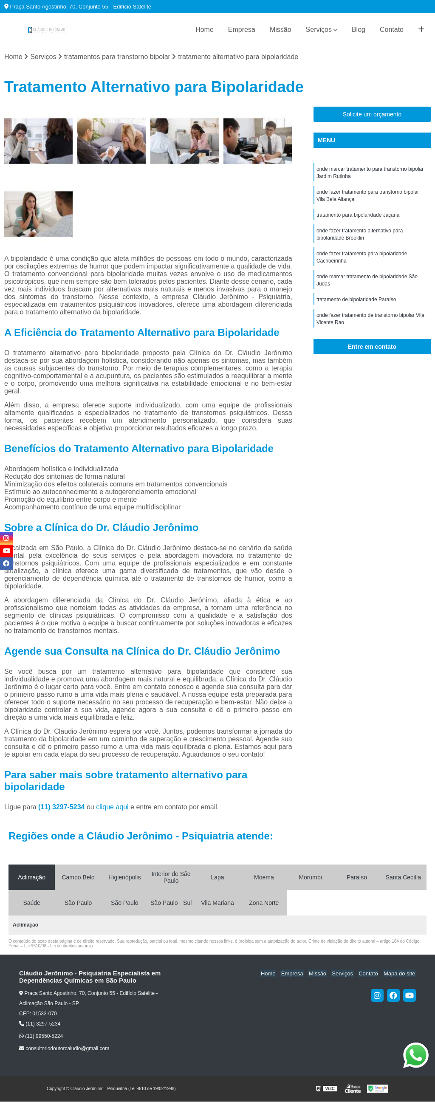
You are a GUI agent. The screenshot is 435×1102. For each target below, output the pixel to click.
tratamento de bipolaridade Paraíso (356, 305)
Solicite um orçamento (372, 114)
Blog (358, 29)
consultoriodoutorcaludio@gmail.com (64, 1049)
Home (204, 29)
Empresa (241, 29)
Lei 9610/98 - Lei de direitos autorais (58, 946)
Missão (280, 29)
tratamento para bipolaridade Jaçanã (357, 217)
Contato (392, 29)
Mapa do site (399, 973)
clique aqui (112, 807)
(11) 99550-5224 (41, 1037)
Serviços (319, 29)
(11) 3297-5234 (62, 807)
